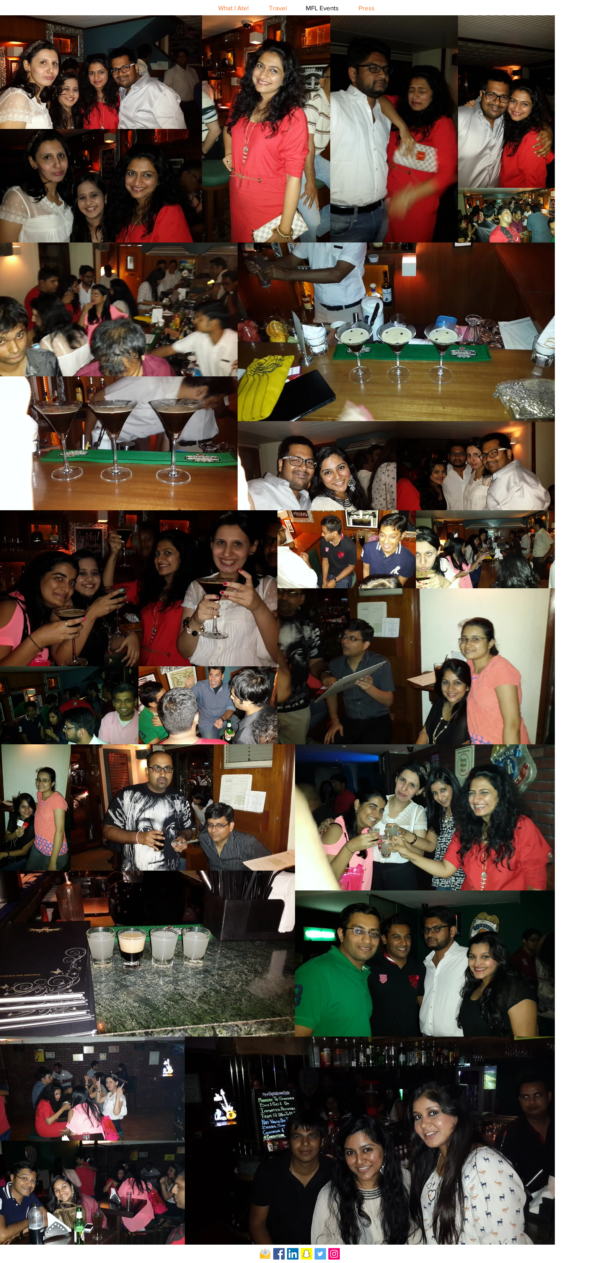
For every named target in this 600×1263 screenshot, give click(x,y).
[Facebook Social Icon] (279, 1254)
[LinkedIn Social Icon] (292, 1254)
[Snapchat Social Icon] (306, 1254)
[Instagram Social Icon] (334, 1254)
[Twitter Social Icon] (320, 1254)
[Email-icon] (265, 1254)
